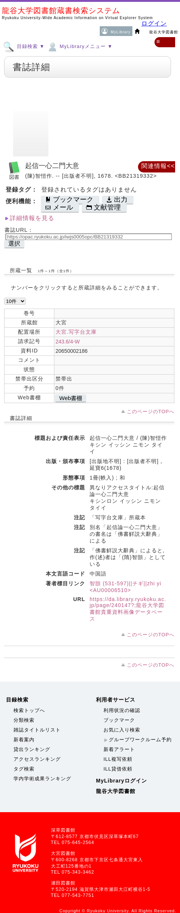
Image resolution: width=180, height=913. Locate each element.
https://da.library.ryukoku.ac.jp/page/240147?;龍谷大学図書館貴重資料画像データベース (128, 609)
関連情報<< (158, 166)
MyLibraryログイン (121, 781)
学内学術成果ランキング (42, 778)
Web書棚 (70, 398)
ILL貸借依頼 (118, 769)
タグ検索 (24, 769)
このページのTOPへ (150, 411)
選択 (14, 243)
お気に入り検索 (122, 730)
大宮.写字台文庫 (76, 332)
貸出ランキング (32, 749)
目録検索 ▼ (24, 46)
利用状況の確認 (122, 710)
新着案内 (24, 739)
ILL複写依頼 (118, 759)
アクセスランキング (37, 759)
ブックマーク (119, 720)
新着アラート (119, 749)
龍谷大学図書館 (115, 791)
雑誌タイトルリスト (37, 730)
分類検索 (24, 720)
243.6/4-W (68, 342)
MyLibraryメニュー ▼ (79, 46)
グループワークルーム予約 (140, 739)
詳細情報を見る (32, 218)
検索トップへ (29, 710)
